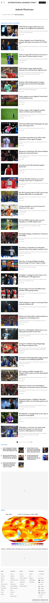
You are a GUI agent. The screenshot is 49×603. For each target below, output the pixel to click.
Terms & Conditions (23, 578)
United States (31, 582)
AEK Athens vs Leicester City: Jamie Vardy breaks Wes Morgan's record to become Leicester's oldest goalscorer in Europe (32, 429)
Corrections (22, 584)
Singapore (31, 578)
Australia (30, 574)
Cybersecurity (12, 584)
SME (2, 582)
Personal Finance (4, 584)
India (30, 576)
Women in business (14, 588)
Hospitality (12, 576)
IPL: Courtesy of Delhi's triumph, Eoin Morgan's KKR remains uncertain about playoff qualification (33, 373)
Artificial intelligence (14, 586)
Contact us (22, 576)
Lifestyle (2, 590)
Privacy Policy (22, 580)
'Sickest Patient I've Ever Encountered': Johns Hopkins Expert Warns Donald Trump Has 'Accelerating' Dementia (33, 450)
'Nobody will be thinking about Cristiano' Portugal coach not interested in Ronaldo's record (32, 84)
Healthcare (12, 578)
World (3, 510)
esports (11, 590)
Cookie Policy (22, 582)
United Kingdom (32, 580)
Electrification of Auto (14, 580)
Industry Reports (13, 596)
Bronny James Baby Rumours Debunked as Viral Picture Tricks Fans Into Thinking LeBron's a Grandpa (9, 464)
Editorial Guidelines (19, 14)
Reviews (2, 594)
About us (21, 574)
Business (2, 580)
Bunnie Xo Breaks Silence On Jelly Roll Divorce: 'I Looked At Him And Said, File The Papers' (10, 457)
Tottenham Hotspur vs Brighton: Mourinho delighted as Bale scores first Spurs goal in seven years (33, 401)
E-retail (11, 574)
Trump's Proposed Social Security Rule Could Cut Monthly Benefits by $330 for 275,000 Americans (33, 457)
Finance (11, 582)
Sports (2, 592)
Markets (2, 578)
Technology (3, 586)
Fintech (11, 594)
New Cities (12, 592)
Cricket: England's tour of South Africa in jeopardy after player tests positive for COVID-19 (33, 42)
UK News (2, 576)
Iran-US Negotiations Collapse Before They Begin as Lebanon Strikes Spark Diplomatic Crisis (10, 449)
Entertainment (3, 588)
